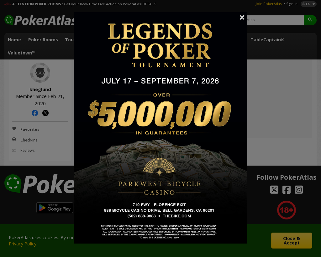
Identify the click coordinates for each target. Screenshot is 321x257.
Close (242, 17)
